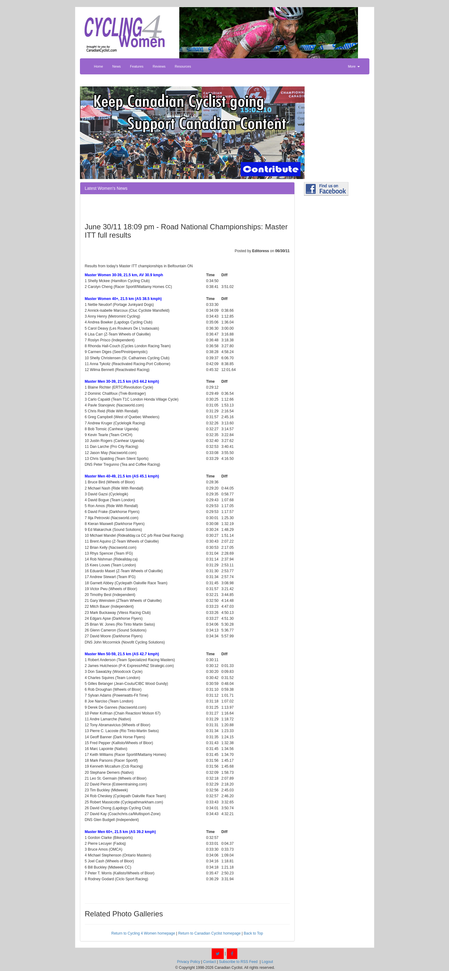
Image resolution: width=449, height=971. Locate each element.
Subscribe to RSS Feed (238, 962)
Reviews (159, 66)
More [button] (354, 66)
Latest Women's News (106, 188)
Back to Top (253, 933)
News (116, 66)
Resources (183, 66)
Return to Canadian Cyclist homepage (209, 933)
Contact (209, 962)
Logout (267, 962)
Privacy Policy (188, 962)
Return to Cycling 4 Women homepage (143, 933)
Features (136, 66)
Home (98, 66)
